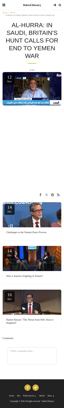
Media (12, 13)
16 (9, 296)
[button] (4, 5)
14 (9, 209)
